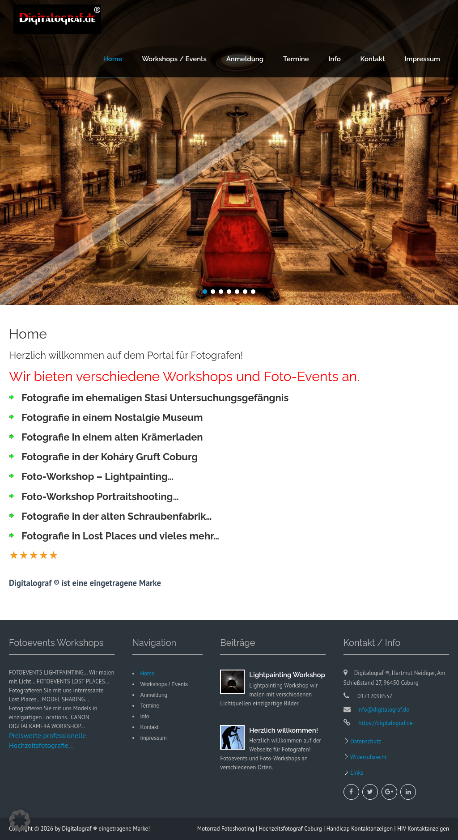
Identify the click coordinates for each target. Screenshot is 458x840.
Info (335, 59)
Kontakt (372, 59)
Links (356, 772)
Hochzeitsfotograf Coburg (290, 828)
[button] (19, 820)
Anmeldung (245, 59)
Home (113, 59)
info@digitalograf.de (383, 709)
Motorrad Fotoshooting (225, 828)
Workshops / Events (174, 59)
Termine (296, 59)
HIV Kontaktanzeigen (423, 828)
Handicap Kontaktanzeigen (360, 828)
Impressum (422, 59)
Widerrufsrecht (368, 757)
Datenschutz (365, 741)
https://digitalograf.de (385, 723)
